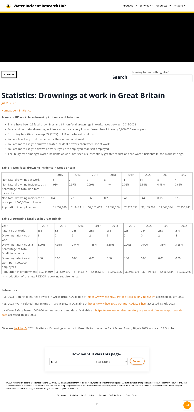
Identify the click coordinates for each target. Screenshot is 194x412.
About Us (130, 5)
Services (146, 5)
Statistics (25, 110)
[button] (187, 405)
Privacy (92, 395)
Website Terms (115, 395)
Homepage (9, 110)
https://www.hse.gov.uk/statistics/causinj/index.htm (121, 297)
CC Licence (61, 395)
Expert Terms (131, 395)
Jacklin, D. (20, 328)
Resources (163, 5)
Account (180, 5)
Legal (83, 395)
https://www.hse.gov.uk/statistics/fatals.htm (117, 303)
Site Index (74, 395)
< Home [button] (9, 74)
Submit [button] (137, 361)
